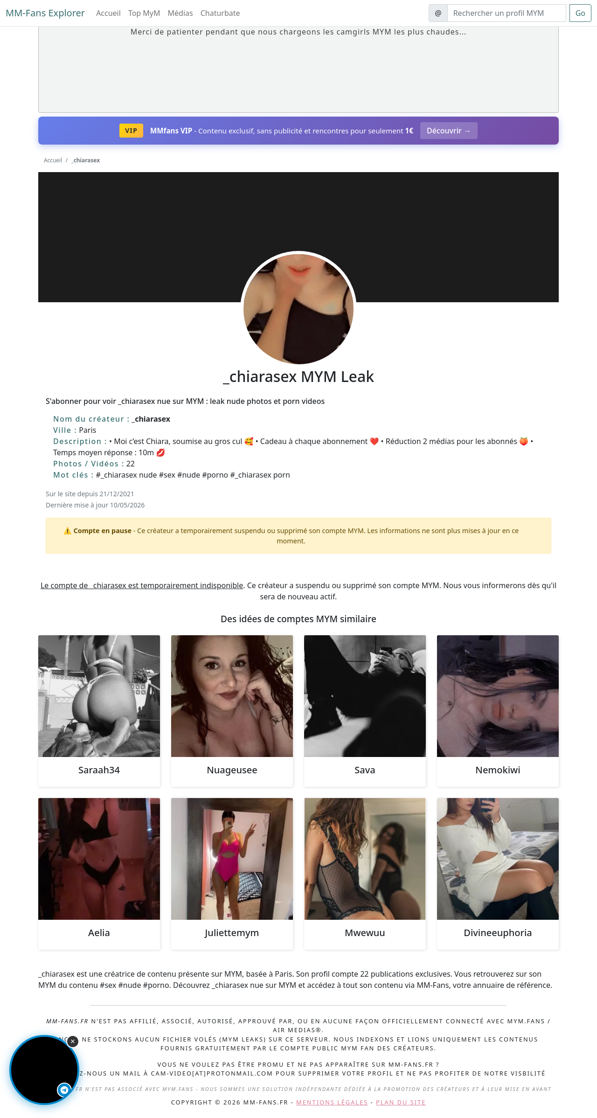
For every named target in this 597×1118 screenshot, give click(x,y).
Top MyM (144, 13)
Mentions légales (332, 1102)
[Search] (506, 13)
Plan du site (401, 1102)
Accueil (108, 13)
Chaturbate (220, 13)
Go (580, 13)
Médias (180, 13)
